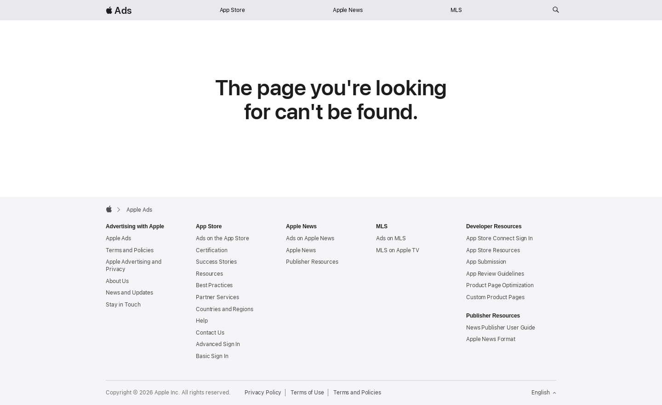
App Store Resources (493, 250)
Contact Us (210, 333)
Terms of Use (307, 392)
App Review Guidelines (495, 274)
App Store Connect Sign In (499, 238)
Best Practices (214, 285)
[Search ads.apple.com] (556, 10)
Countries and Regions (224, 309)
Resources (209, 274)
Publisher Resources (312, 262)
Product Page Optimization (500, 285)
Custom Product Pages (495, 297)
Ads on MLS (391, 238)
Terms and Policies (130, 250)
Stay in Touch (123, 304)
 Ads (118, 10)
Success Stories (216, 262)
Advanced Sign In (218, 344)
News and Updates (129, 292)
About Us (117, 281)
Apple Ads (118, 238)
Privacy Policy (263, 392)
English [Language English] (543, 392)
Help (202, 321)
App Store (232, 10)
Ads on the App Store (222, 238)
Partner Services (217, 297)
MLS (456, 10)
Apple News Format (490, 339)
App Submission (486, 262)
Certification (211, 250)
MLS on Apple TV (397, 250)
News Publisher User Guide (500, 327)
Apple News (348, 10)
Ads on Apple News (310, 238)
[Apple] (109, 209)
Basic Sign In (212, 356)
